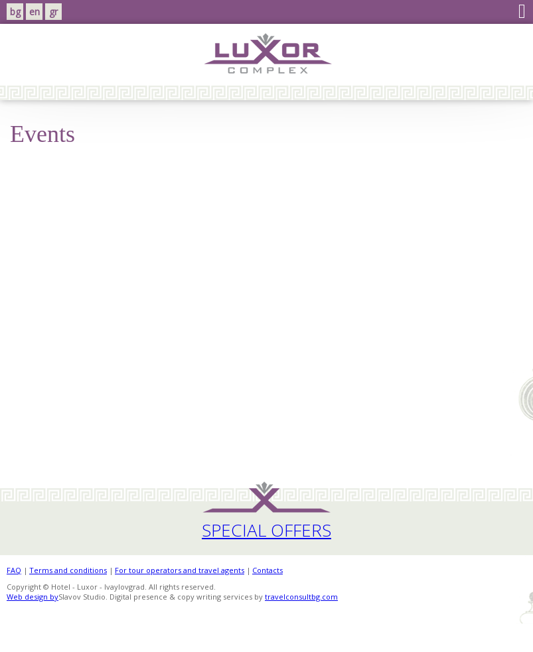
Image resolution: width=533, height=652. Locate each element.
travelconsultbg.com (301, 597)
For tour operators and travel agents (179, 570)
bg (15, 11)
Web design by (32, 597)
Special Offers (266, 530)
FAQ (14, 570)
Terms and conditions (68, 570)
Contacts (267, 570)
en (34, 11)
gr (53, 11)
